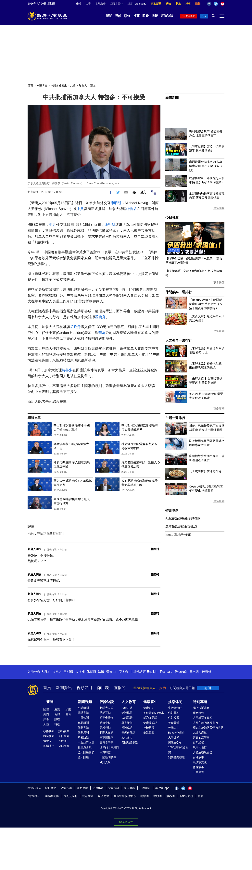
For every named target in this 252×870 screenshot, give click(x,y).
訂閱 (208, 688)
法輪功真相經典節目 (178, 534)
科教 (57, 724)
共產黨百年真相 (202, 717)
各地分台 (100, 3)
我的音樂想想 (176, 757)
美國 (46, 714)
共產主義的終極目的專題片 (183, 518)
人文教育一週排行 (178, 340)
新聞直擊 (83, 727)
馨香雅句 (126, 722)
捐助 (178, 3)
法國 (101, 671)
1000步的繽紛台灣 (178, 750)
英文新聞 (156, 3)
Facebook (209, 4)
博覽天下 (48, 741)
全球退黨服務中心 (125, 796)
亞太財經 (83, 757)
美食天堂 (173, 722)
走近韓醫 (148, 732)
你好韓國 (173, 717)
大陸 (46, 724)
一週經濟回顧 (86, 742)
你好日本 (173, 712)
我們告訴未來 (201, 707)
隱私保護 (82, 788)
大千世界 (173, 737)
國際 (46, 709)
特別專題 (172, 510)
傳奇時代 (198, 712)
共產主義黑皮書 (202, 752)
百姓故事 (198, 757)
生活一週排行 (175, 418)
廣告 (168, 3)
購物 (197, 3)
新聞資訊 (64, 688)
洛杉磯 (68, 671)
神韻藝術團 (52, 796)
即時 (145, 16)
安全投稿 (113, 788)
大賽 (88, 3)
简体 (120, 3)
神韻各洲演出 (58, 85)
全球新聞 (83, 707)
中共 (80, 209)
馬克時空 (105, 752)
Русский (181, 671)
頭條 (127, 16)
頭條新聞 (172, 98)
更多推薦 (218, 282)
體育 (68, 714)
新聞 (109, 16)
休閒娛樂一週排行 (178, 292)
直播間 (120, 688)
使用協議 (98, 788)
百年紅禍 (198, 742)
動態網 (157, 796)
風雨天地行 (200, 747)
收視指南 (66, 788)
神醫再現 (148, 727)
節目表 (103, 688)
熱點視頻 (63, 731)
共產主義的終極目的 (205, 722)
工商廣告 (198, 772)
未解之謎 (126, 707)
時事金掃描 (106, 717)
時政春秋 (105, 722)
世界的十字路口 (109, 747)
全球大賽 (63, 745)
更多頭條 (218, 208)
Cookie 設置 (126, 821)
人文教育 (128, 702)
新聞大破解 (106, 732)
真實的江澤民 (201, 737)
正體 (113, 3)
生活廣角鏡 (175, 707)
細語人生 (105, 762)
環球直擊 (83, 712)
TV (204, 16)
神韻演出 (41, 85)
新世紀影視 (186, 796)
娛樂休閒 (175, 702)
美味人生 (173, 727)
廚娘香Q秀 (174, 742)
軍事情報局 (106, 737)
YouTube (222, 4)
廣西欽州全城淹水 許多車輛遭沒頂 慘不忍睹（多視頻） (205, 166)
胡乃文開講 (150, 717)
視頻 (118, 16)
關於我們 (50, 788)
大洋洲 (80, 671)
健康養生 (150, 702)
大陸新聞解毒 (108, 757)
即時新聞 (48, 736)
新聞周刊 (83, 732)
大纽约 (45, 671)
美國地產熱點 (129, 742)
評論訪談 (167, 16)
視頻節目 (84, 688)
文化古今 (126, 737)
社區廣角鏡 (85, 747)
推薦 (136, 16)
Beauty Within (176, 732)
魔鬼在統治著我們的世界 (181, 526)
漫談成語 (126, 727)
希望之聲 (103, 796)
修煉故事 (198, 767)
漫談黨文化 (200, 762)
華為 (102, 333)
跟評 (155, 549)
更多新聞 (218, 331)
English (152, 671)
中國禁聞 (83, 717)
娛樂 (68, 709)
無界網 (170, 796)
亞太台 (123, 671)
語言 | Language (137, 3)
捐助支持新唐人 (144, 688)
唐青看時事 (106, 742)
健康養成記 (150, 722)
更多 (200, 796)
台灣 (57, 714)
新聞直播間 (189, 16)
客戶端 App (162, 788)
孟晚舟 (100, 317)
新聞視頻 (85, 702)
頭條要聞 (48, 731)
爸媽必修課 (128, 732)
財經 (57, 719)
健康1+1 (148, 707)
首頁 (30, 85)
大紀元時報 (71, 796)
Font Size (143, 191)
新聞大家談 (106, 707)
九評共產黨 (200, 732)
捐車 (188, 3)
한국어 (206, 671)
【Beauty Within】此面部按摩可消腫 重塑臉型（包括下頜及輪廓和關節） (205, 304)
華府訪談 (83, 737)
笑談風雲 (126, 712)
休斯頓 (91, 671)
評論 (46, 719)
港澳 (57, 709)
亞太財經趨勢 (86, 752)
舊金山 (111, 671)
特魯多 (131, 209)
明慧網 (144, 796)
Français (166, 671)
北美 (73, 85)
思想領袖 (105, 727)
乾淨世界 (87, 796)
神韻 (78, 3)
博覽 (155, 16)
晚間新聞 (83, 722)
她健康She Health (154, 712)
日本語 (194, 671)
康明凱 (116, 203)
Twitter (216, 4)
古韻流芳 (126, 717)
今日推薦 (172, 217)
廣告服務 (129, 788)
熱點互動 (105, 712)
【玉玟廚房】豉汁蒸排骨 (205, 471)
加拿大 (83, 85)
